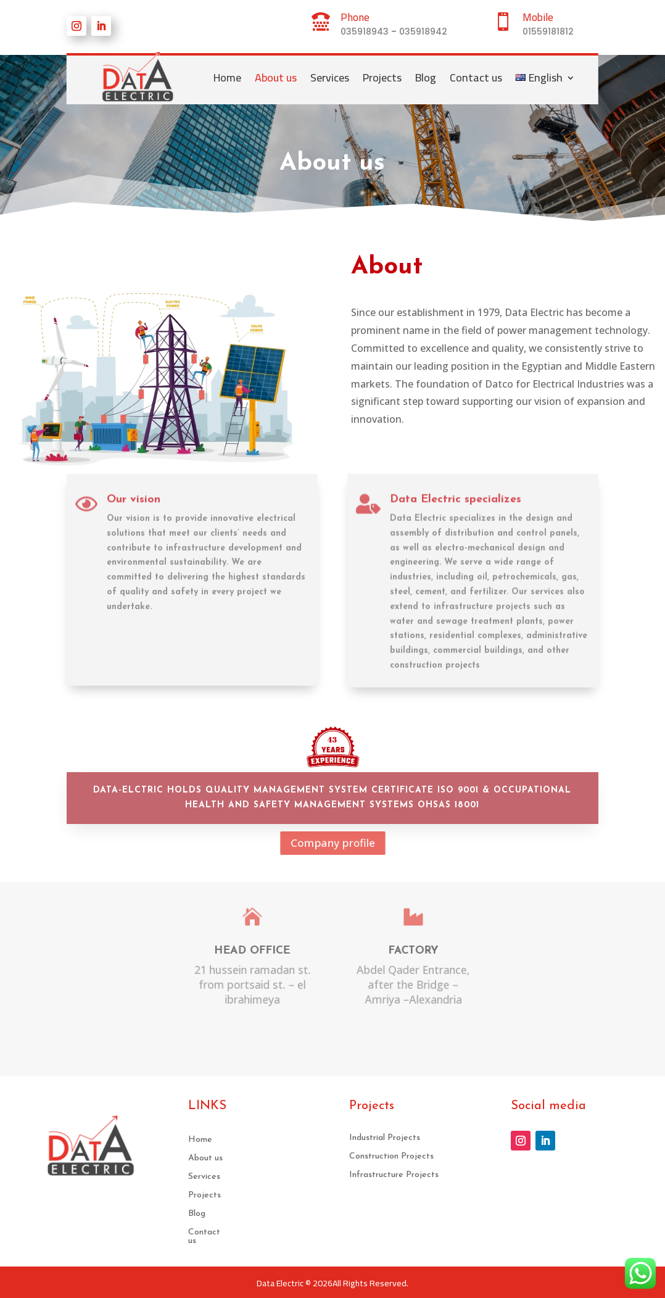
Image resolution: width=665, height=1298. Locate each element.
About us (276, 77)
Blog (425, 77)
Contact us (476, 77)
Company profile (332, 843)
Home (227, 77)
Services (329, 77)
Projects (382, 77)
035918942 (423, 31)
